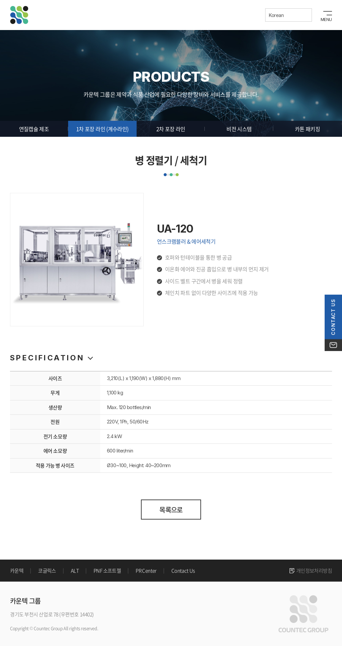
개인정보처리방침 (314, 570)
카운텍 (16, 570)
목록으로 (171, 510)
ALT (75, 570)
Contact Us (183, 570)
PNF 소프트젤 (107, 570)
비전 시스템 (238, 129)
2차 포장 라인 (170, 129)
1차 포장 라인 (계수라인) (102, 129)
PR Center (146, 570)
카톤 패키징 (307, 129)
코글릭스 (47, 570)
